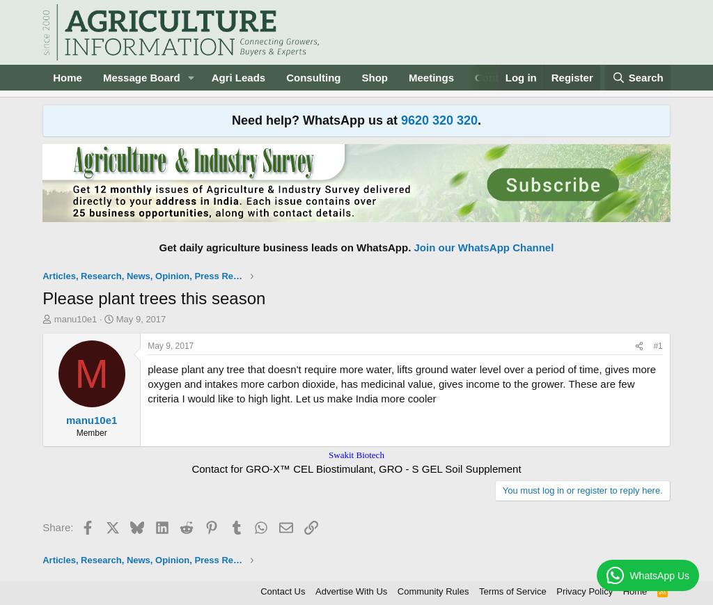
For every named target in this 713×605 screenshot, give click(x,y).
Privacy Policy (584, 591)
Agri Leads (239, 78)
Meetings (431, 78)
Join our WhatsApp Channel (484, 247)
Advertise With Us (351, 591)
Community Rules (433, 591)
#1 (657, 346)
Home (67, 78)
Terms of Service (513, 591)
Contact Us (282, 591)
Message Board (141, 78)
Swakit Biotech (356, 455)
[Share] (639, 346)
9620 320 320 (439, 120)
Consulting (313, 78)
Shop (375, 78)
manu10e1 (75, 319)
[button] (191, 78)
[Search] (638, 78)
